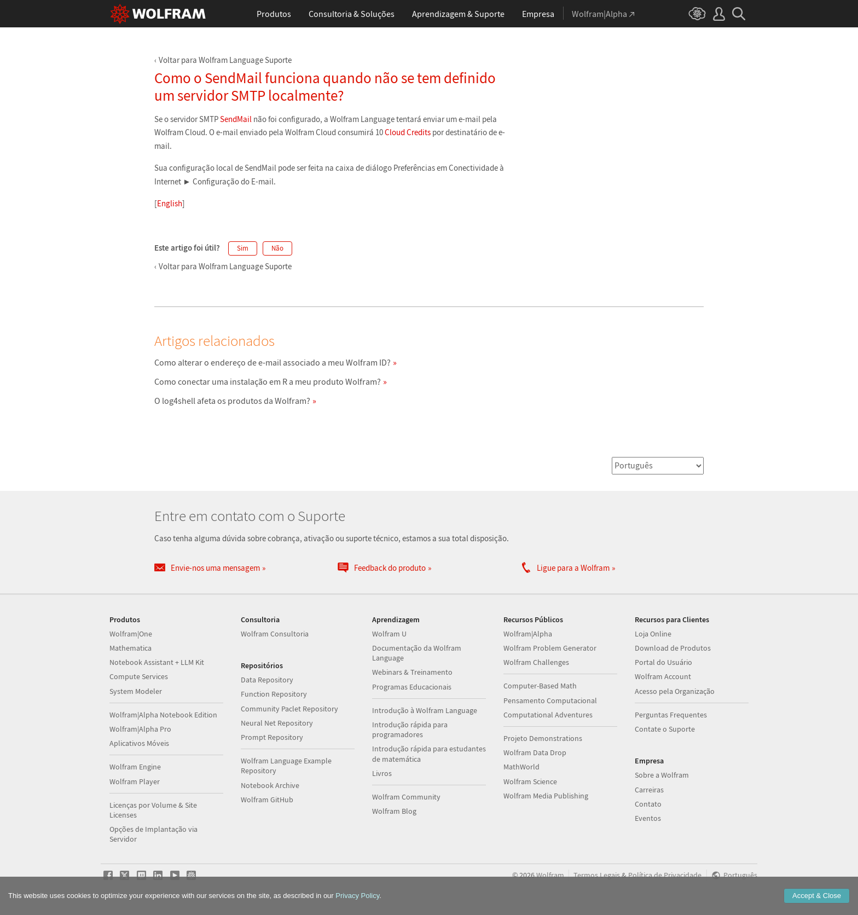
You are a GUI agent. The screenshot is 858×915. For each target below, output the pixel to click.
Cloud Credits (408, 132)
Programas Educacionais (411, 687)
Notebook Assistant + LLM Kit (156, 662)
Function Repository (274, 694)
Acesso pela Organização (675, 691)
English (169, 203)
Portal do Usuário (663, 662)
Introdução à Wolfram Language (424, 710)
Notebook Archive (270, 785)
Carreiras (649, 790)
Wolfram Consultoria (275, 634)
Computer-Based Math (540, 686)
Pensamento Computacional (550, 700)
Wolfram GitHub (267, 799)
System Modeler (135, 691)
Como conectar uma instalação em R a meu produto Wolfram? (267, 381)
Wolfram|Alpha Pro (140, 729)
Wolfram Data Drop (534, 752)
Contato (648, 804)
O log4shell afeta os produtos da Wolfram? (232, 400)
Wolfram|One (130, 634)
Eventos (648, 818)
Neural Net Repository (277, 723)
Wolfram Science (530, 781)
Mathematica (130, 648)
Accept (816, 895)
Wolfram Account (663, 676)
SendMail (236, 119)
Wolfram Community (406, 797)
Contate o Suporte (665, 729)
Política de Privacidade (665, 875)
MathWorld (521, 767)
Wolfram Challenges (536, 662)
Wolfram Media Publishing (545, 796)
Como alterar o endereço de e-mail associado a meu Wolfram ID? (272, 362)
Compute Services (138, 676)
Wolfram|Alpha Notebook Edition (163, 715)
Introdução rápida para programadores (410, 729)
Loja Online (653, 634)
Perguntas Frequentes (671, 715)
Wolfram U (389, 634)
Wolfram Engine (135, 767)
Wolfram (550, 875)
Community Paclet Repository (289, 709)
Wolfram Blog (394, 811)
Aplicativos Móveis (139, 743)
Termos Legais (596, 875)
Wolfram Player (134, 781)
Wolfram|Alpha (527, 634)
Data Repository (267, 680)
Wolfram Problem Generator (549, 648)
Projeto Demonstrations (542, 738)
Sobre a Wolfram (662, 775)
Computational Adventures (548, 715)
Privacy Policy (357, 895)
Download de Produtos (673, 648)
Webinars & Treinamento (412, 672)
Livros (382, 773)
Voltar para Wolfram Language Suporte (225, 60)
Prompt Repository (272, 737)
